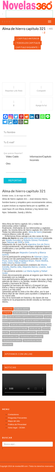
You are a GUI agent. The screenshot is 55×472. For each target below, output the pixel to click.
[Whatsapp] (42, 116)
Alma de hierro (35, 232)
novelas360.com (10, 336)
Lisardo (42, 267)
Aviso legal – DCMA (16, 428)
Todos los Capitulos (27, 43)
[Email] (26, 121)
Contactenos (13, 414)
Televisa (10, 242)
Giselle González (13, 240)
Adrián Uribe (20, 263)
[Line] (47, 116)
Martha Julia (15, 267)
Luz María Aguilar (31, 271)
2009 (26, 242)
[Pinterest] (21, 116)
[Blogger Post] (20, 121)
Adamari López (41, 256)
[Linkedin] (31, 116)
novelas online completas (23, 332)
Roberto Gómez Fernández (35, 240)
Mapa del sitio (14, 421)
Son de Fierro (43, 244)
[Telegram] (4, 121)
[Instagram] (10, 116)
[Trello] (10, 121)
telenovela (28, 238)
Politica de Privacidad (17, 424)
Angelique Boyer (26, 261)
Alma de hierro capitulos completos (28, 325)
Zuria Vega (13, 261)
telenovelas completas (31, 336)
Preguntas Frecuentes (17, 418)
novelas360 (43, 332)
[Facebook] (5, 116)
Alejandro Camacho (29, 252)
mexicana (38, 238)
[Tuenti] (15, 121)
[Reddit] (26, 116)
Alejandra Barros (30, 267)
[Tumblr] (37, 116)
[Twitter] (16, 116)
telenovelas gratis (12, 340)
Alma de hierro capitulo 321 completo (24, 317)
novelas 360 (35, 329)
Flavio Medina (41, 261)
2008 (20, 242)
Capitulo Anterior (27, 38)
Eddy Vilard (7, 263)
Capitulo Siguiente (27, 47)
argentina (32, 244)
